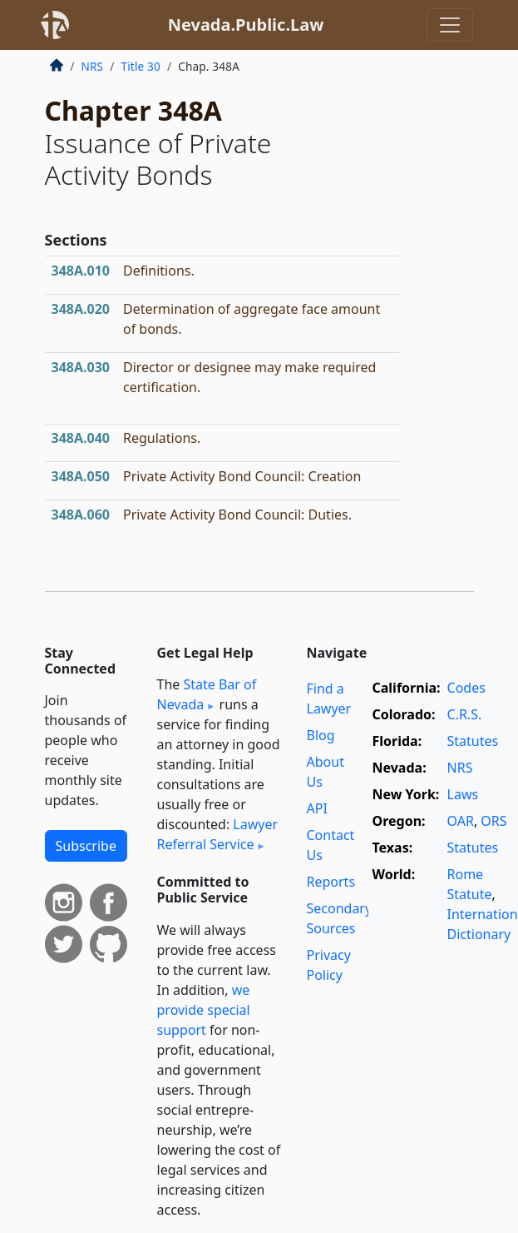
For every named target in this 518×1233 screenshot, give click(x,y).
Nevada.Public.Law (246, 24)
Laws (463, 794)
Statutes (473, 741)
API (317, 808)
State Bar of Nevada (207, 694)
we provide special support (203, 1010)
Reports (331, 882)
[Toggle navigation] (450, 25)
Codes (466, 688)
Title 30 (140, 66)
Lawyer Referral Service (218, 834)
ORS (493, 821)
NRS (92, 66)
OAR (460, 821)
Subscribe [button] (86, 846)
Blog (321, 735)
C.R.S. (464, 714)
